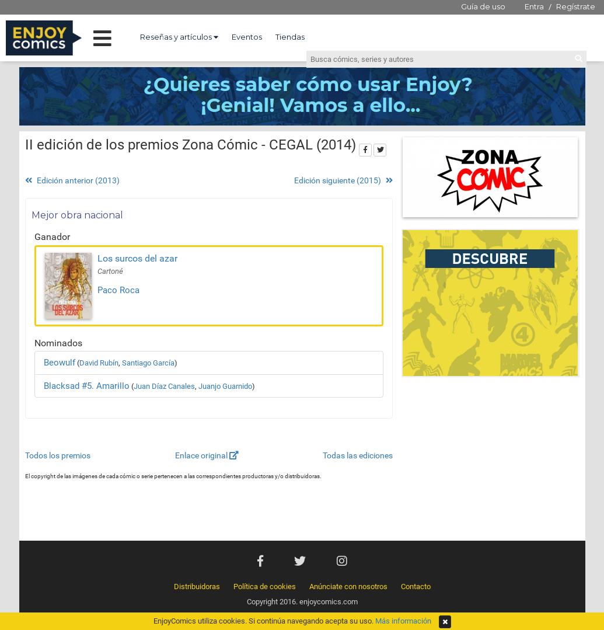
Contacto (416, 586)
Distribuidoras (197, 586)
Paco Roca (118, 290)
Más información (403, 621)
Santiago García (148, 362)
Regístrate (575, 6)
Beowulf (59, 362)
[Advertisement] (490, 462)
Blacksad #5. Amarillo (87, 386)
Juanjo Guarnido (225, 386)
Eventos (247, 36)
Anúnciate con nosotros (348, 586)
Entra (534, 6)
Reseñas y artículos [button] (179, 36)
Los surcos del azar (137, 258)
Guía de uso (483, 6)
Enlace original (207, 455)
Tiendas (290, 36)
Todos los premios (57, 455)
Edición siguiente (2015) (343, 180)
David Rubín (98, 362)
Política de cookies (264, 586)
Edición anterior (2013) (72, 180)
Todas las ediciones (358, 455)
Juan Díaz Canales (164, 386)
